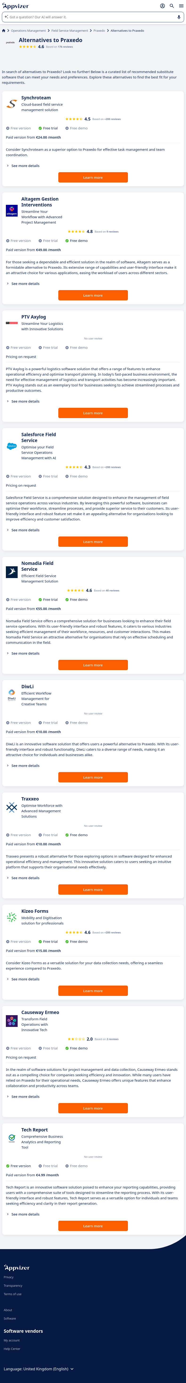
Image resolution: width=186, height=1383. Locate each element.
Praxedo (99, 30)
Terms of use (12, 1294)
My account (12, 1340)
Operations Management (28, 30)
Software (10, 1318)
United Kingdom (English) (49, 1369)
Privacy (8, 1277)
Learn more (93, 177)
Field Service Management (69, 30)
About (8, 1310)
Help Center (12, 1349)
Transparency (13, 1285)
